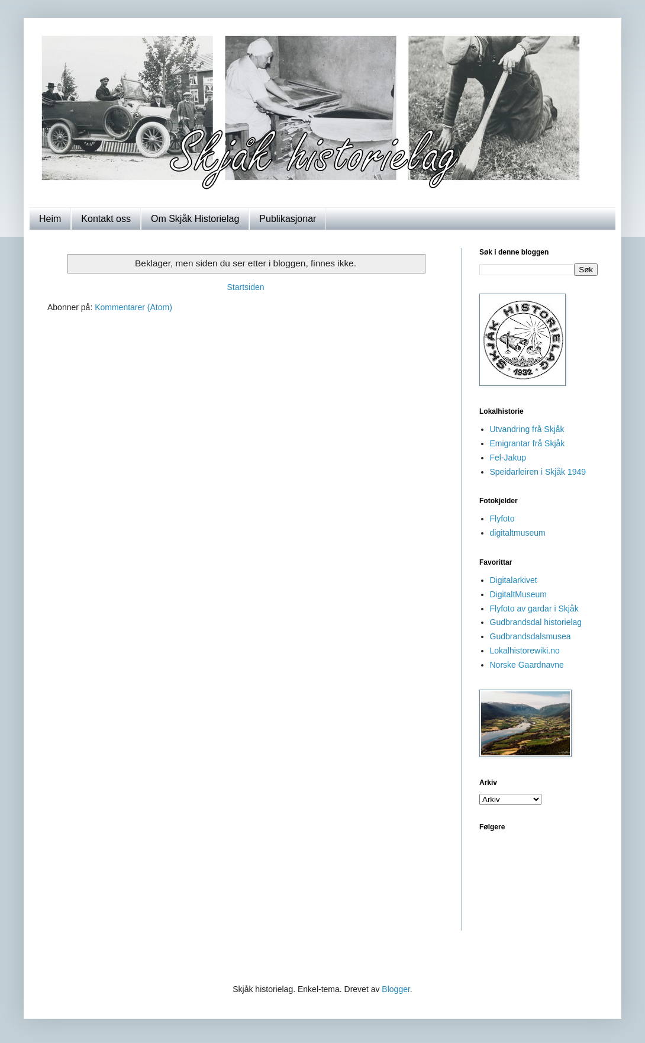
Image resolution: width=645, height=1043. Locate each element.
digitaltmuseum (518, 532)
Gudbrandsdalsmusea (530, 636)
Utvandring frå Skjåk (527, 429)
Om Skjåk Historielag (195, 219)
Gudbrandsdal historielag (536, 622)
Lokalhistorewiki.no (525, 650)
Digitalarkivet (513, 580)
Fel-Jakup (508, 457)
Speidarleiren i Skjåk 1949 (538, 472)
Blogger (395, 989)
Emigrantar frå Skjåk (527, 443)
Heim (50, 219)
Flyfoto (502, 518)
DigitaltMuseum (518, 594)
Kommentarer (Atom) (133, 307)
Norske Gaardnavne (527, 664)
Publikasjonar (287, 219)
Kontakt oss (106, 219)
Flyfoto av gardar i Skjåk (534, 608)
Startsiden (245, 287)
